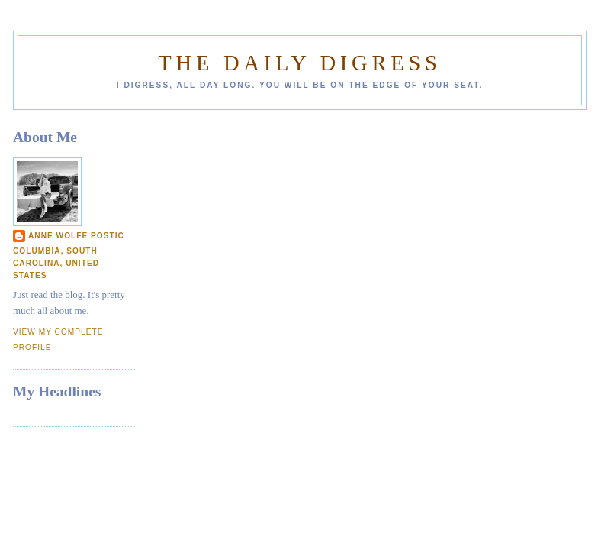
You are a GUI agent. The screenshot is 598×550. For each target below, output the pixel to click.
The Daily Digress (299, 63)
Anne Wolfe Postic (76, 235)
